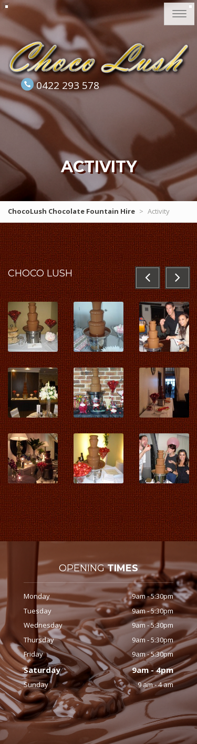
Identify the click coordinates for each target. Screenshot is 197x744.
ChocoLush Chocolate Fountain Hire (71, 211)
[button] (147, 277)
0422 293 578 (67, 85)
